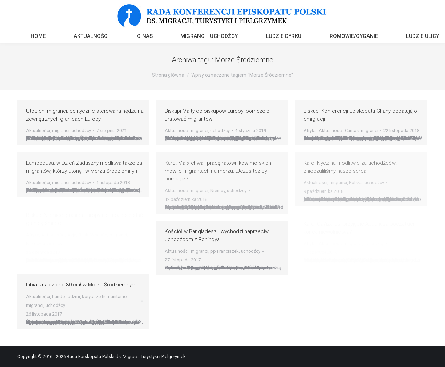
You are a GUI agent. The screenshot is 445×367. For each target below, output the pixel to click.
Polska (356, 182)
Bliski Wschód (93, 234)
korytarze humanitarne (104, 296)
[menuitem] (38, 37)
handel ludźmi (66, 296)
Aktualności (38, 130)
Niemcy (217, 190)
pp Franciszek (224, 251)
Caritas (352, 130)
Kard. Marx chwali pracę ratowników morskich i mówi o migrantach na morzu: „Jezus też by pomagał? (219, 171)
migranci (61, 130)
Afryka (310, 130)
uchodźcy (81, 130)
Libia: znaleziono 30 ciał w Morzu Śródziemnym (81, 285)
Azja (71, 234)
